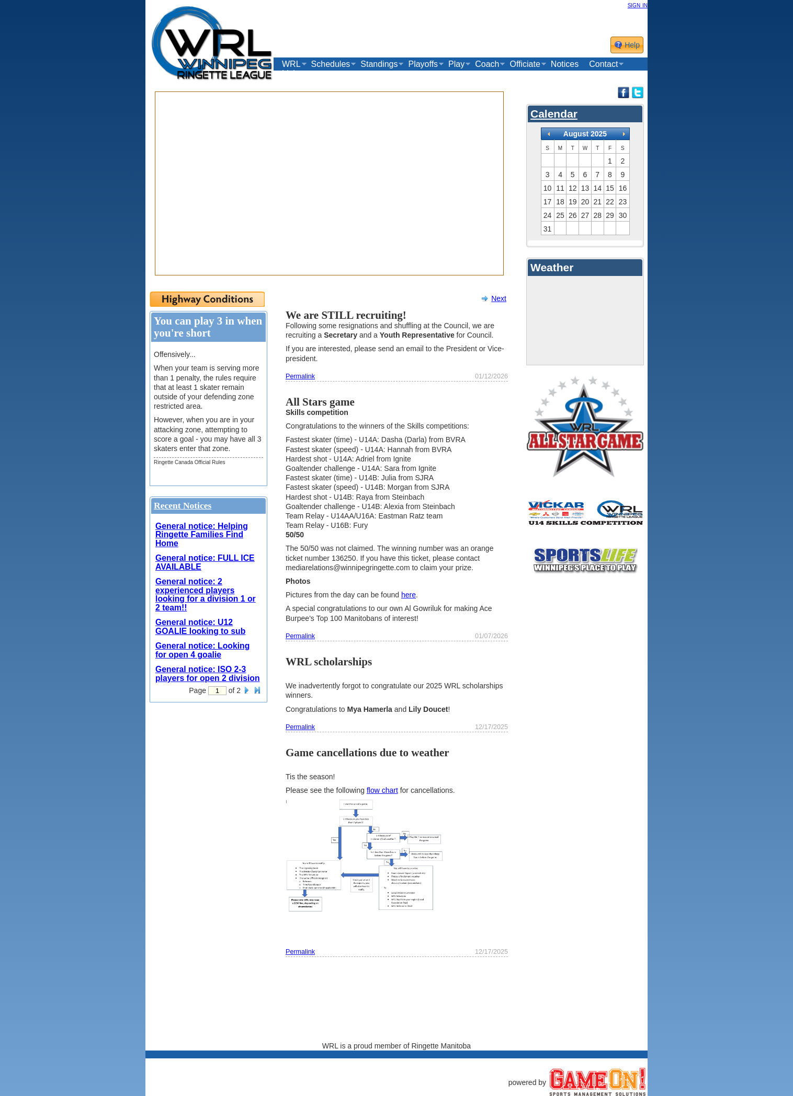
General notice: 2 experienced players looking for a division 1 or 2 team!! (205, 594)
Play (456, 64)
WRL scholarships (329, 661)
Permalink (300, 376)
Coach (487, 64)
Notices (565, 64)
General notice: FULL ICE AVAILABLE (205, 562)
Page (197, 690)
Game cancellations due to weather (367, 752)
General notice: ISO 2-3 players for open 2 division (207, 674)
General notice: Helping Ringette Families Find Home (201, 535)
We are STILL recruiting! (346, 315)
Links (291, 73)
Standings (379, 64)
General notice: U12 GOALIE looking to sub (200, 627)
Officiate (524, 64)
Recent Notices (182, 505)
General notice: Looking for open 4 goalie (202, 650)
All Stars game (320, 402)
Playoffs (423, 64)
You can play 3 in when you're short (208, 327)
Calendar (553, 114)
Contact (603, 64)
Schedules (330, 64)
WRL (291, 64)
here (408, 595)
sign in (638, 5)
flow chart (382, 790)
